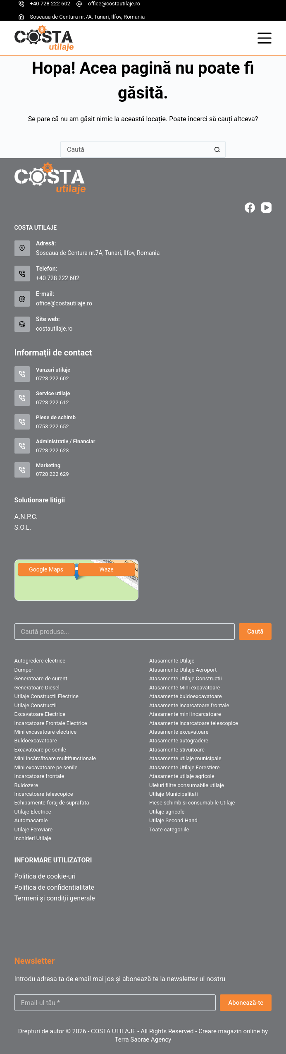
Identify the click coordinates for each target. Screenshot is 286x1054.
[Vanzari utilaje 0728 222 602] (22, 374)
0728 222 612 (52, 402)
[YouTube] (266, 207)
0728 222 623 (52, 450)
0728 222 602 (52, 378)
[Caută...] (134, 149)
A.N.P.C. (26, 517)
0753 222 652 (52, 426)
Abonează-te (245, 1002)
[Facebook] (250, 207)
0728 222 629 (52, 474)
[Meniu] (264, 38)
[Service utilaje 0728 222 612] (22, 398)
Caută (255, 631)
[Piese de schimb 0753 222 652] (22, 422)
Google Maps (46, 569)
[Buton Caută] (217, 149)
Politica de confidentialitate (54, 887)
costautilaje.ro (54, 328)
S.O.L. (22, 527)
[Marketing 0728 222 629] (22, 470)
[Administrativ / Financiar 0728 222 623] (22, 446)
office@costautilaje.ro (114, 3)
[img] (76, 580)
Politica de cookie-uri (45, 876)
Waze (107, 569)
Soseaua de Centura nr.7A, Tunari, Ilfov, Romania (87, 17)
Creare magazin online (229, 1031)
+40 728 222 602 (50, 3)
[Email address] (115, 1002)
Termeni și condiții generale (54, 898)
